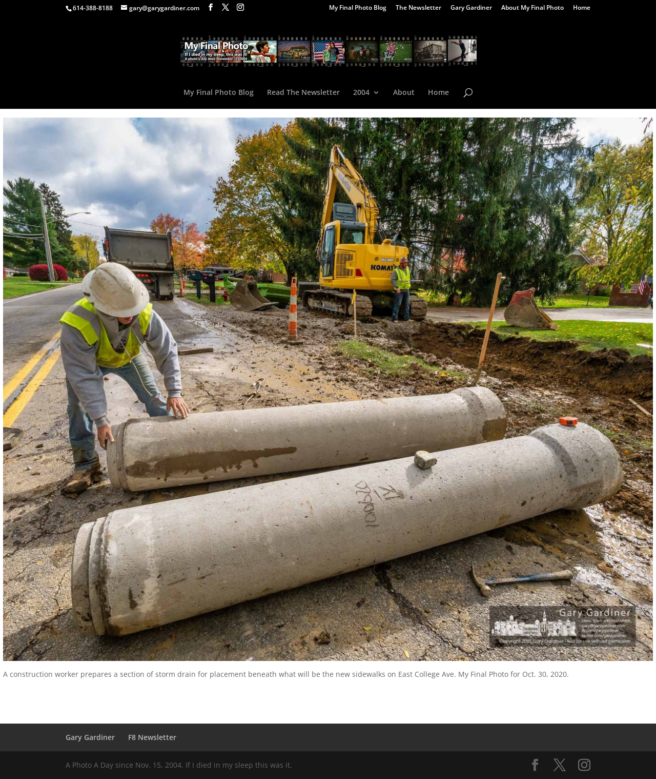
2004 (361, 93)
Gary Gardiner (471, 8)
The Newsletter (418, 8)
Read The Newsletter (303, 93)
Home (581, 8)
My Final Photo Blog (357, 8)
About (404, 93)
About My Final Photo (532, 8)
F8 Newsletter (152, 737)
